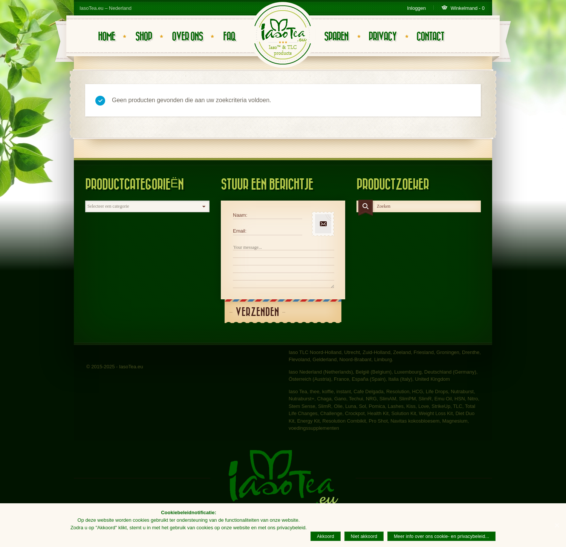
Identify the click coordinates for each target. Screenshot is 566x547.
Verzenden (257, 312)
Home (106, 37)
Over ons (187, 37)
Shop (143, 37)
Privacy (382, 37)
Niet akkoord (364, 536)
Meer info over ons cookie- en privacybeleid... (441, 536)
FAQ (229, 37)
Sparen (336, 37)
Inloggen (416, 8)
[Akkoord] (556, 525)
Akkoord (325, 536)
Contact (430, 37)
